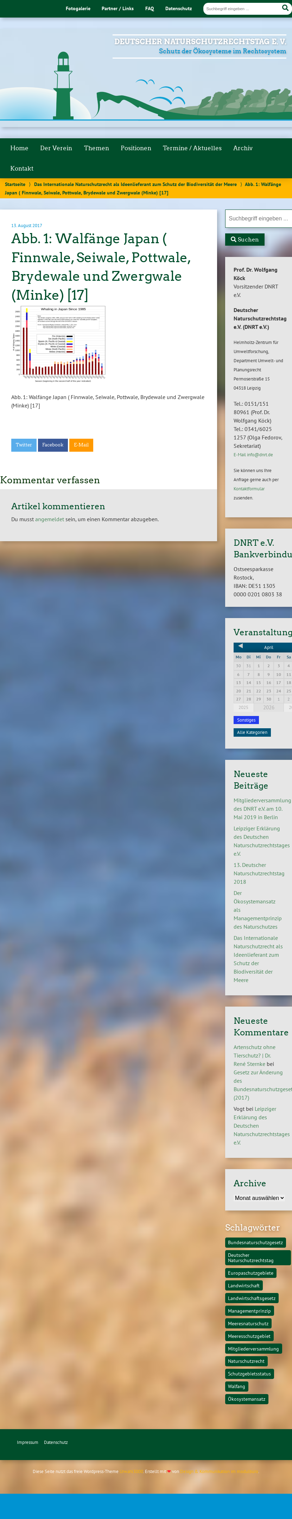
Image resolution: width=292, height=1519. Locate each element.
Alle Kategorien (252, 732)
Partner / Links (118, 8)
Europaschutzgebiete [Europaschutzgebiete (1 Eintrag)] (250, 1272)
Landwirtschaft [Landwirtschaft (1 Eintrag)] (244, 1285)
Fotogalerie (78, 8)
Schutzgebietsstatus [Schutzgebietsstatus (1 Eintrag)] (249, 1373)
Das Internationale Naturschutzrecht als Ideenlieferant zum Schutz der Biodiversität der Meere (135, 184)
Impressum (27, 1442)
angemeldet (49, 519)
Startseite (15, 184)
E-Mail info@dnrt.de (253, 455)
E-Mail (81, 444)
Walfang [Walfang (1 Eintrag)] (236, 1386)
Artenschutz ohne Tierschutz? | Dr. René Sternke (254, 1055)
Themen (96, 148)
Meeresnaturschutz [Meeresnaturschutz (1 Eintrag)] (248, 1323)
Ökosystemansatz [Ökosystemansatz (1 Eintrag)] (246, 1398)
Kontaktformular (249, 489)
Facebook (52, 444)
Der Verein (56, 148)
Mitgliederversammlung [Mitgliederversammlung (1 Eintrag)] (253, 1348)
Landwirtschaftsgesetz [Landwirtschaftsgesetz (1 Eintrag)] (251, 1298)
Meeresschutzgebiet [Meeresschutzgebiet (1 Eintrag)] (249, 1336)
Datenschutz (178, 8)
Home (19, 148)
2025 (243, 707)
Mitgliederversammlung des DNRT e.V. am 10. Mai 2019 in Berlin (262, 809)
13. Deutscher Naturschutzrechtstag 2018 (259, 873)
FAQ (149, 8)
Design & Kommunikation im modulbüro (219, 1471)
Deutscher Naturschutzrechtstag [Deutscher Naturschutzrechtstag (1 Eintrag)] (251, 1257)
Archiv (243, 148)
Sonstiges (246, 720)
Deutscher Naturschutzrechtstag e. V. (200, 41)
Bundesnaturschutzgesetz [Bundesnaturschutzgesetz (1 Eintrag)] (255, 1242)
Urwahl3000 (131, 1471)
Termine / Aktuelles (192, 148)
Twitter (24, 444)
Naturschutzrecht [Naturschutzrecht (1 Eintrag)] (246, 1361)
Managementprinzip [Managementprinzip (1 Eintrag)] (249, 1310)
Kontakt (21, 168)
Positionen (136, 148)
